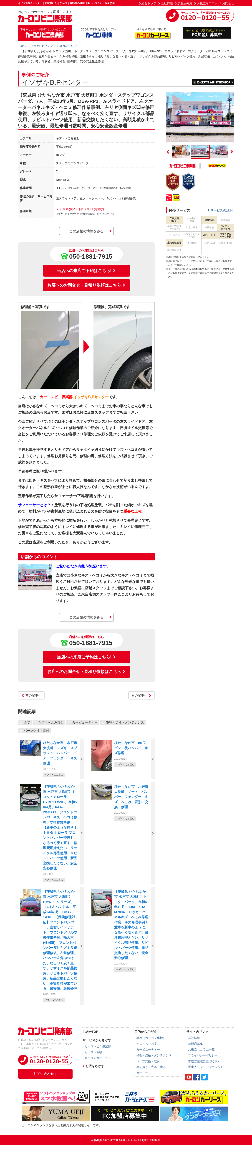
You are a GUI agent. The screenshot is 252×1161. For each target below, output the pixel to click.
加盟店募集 (184, 3)
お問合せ (228, 3)
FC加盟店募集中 (207, 33)
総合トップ (148, 3)
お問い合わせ (45, 1073)
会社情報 (167, 3)
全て (27, 722)
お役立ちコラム (207, 3)
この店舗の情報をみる (86, 231)
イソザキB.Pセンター (42, 46)
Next (231, 152)
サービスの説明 (221, 210)
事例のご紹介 (68, 46)
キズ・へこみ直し (51, 722)
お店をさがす (94, 1066)
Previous (168, 152)
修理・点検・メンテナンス (125, 722)
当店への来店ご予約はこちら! (86, 270)
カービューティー (85, 722)
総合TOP (91, 1031)
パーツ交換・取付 (36, 730)
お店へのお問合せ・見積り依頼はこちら (86, 285)
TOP (21, 46)
